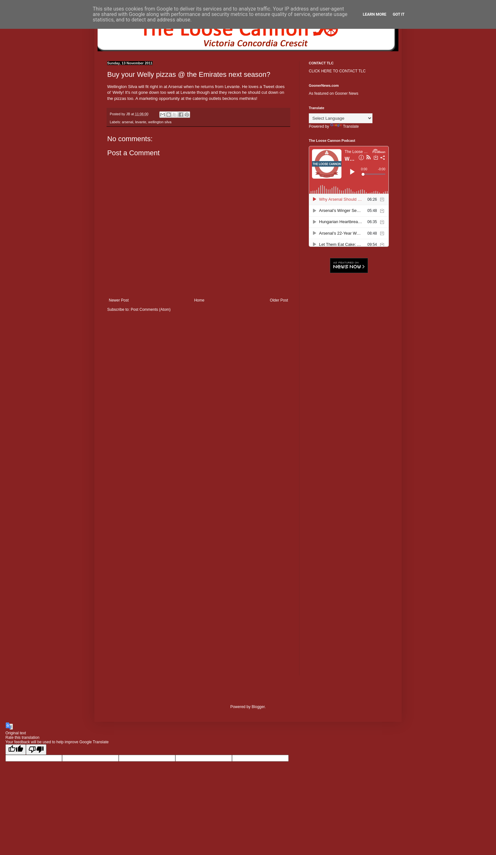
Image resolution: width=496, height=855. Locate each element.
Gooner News (346, 93)
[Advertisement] (349, 376)
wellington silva (160, 122)
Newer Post (119, 300)
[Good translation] (15, 749)
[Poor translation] (36, 749)
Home (199, 300)
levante (140, 122)
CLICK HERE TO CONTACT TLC (337, 71)
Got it (398, 14)
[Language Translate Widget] (340, 118)
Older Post (279, 300)
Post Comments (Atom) (151, 309)
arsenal (127, 122)
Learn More (375, 14)
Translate (344, 126)
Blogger (258, 707)
